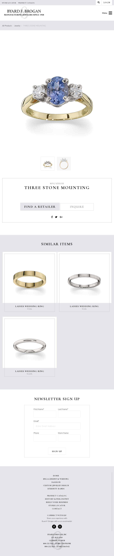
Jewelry (18, 25)
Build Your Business (57, 502)
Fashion (56, 482)
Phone (36, 433)
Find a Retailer (40, 207)
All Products (8, 25)
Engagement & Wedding (56, 479)
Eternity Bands (56, 489)
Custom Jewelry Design (56, 485)
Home (56, 476)
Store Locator (9, 3)
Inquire (77, 207)
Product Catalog (26, 3)
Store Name (63, 433)
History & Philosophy (57, 499)
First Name (39, 409)
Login (107, 3)
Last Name (63, 409)
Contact (57, 509)
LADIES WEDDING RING (29, 306)
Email (36, 421)
